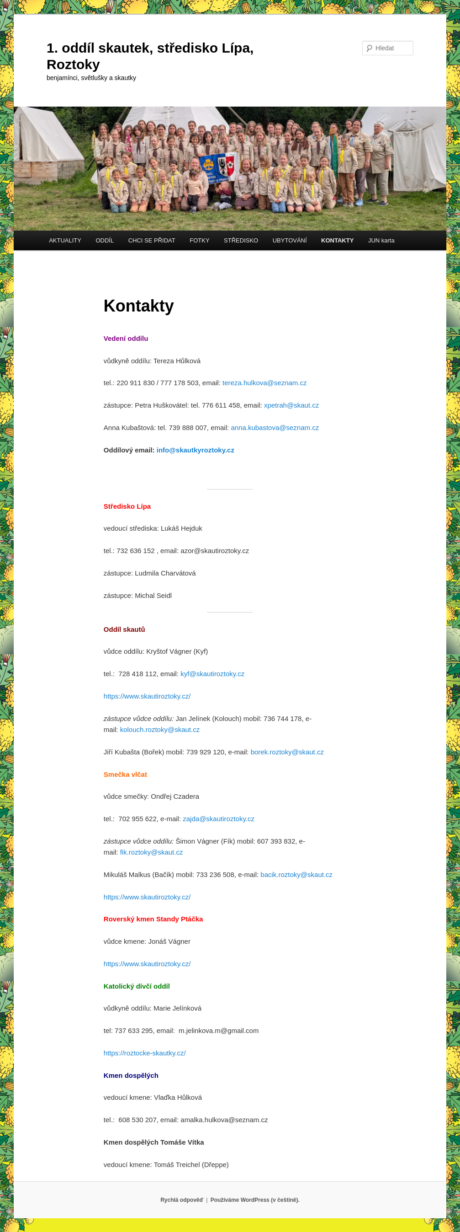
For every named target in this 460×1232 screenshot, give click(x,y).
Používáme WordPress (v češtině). (255, 1200)
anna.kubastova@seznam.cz (275, 427)
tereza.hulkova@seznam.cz (264, 383)
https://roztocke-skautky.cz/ (145, 1053)
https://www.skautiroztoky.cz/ (147, 696)
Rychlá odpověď (181, 1200)
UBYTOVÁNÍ (290, 240)
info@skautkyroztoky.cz (195, 450)
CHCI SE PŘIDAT (151, 240)
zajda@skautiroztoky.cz (218, 819)
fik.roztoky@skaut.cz (151, 852)
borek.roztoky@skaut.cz (287, 752)
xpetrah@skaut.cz (291, 405)
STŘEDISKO (241, 240)
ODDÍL (104, 240)
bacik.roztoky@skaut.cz (296, 874)
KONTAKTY (337, 240)
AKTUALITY (65, 240)
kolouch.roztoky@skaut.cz (160, 729)
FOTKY (199, 240)
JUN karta (381, 240)
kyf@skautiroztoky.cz (212, 674)
